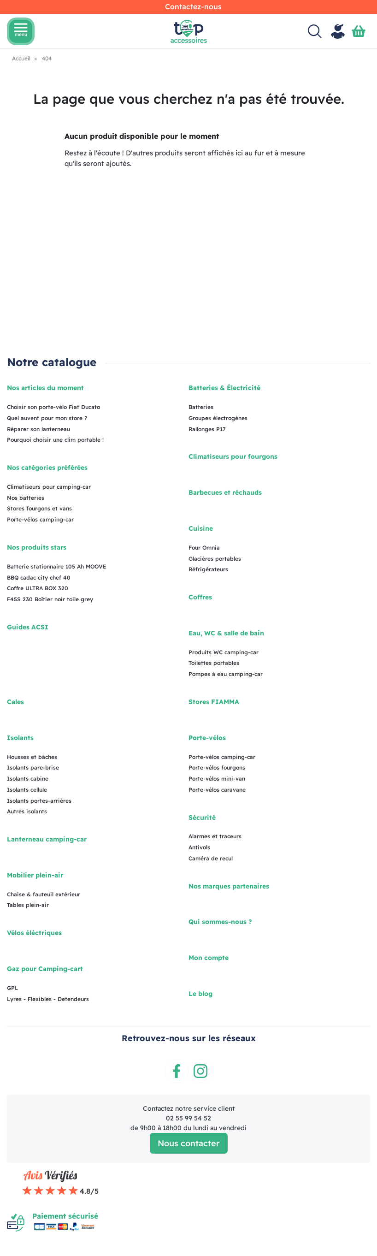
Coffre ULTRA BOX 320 (37, 588)
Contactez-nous (193, 6)
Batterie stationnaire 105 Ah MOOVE (56, 566)
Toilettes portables (213, 662)
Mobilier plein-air (35, 875)
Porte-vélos (207, 738)
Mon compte (208, 958)
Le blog (200, 993)
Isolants (20, 738)
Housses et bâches (32, 756)
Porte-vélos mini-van (216, 778)
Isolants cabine (27, 778)
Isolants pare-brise (33, 767)
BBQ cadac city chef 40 (39, 577)
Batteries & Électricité (224, 388)
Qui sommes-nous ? (220, 922)
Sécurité (202, 817)
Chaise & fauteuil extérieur (43, 894)
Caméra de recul (210, 858)
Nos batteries (25, 497)
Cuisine (200, 528)
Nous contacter (189, 1143)
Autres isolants (27, 811)
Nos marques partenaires (228, 886)
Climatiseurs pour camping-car (49, 486)
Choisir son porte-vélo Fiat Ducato (53, 406)
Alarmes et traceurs (215, 836)
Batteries (200, 406)
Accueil (22, 58)
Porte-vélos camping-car (40, 519)
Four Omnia (204, 547)
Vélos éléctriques (34, 933)
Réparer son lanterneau (38, 429)
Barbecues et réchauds (225, 492)
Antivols (199, 847)
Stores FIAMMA (213, 702)
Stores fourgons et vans (39, 508)
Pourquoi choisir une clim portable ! (55, 439)
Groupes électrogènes (217, 418)
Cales (15, 702)
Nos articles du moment (45, 388)
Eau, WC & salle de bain (226, 633)
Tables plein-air (28, 904)
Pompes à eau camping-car (225, 673)
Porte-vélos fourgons (216, 767)
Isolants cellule (27, 789)
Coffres (200, 597)
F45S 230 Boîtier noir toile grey (50, 599)
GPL (12, 987)
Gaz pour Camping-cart (45, 969)
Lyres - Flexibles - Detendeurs (48, 998)
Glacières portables (214, 558)
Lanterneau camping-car (47, 839)
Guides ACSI (27, 627)
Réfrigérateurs (208, 569)
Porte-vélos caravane (217, 789)
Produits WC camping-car (223, 652)
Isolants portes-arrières (39, 800)
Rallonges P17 (207, 429)
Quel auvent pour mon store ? (47, 418)
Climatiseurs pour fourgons (232, 456)
